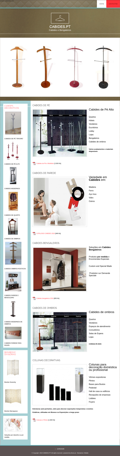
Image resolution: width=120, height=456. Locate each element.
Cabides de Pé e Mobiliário (45, 163)
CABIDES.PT (60, 27)
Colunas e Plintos (42, 420)
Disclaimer (80, 453)
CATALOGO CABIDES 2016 (45, 233)
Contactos (113, 4)
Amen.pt (73, 453)
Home (101, 4)
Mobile (86, 453)
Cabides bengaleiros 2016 (44, 298)
